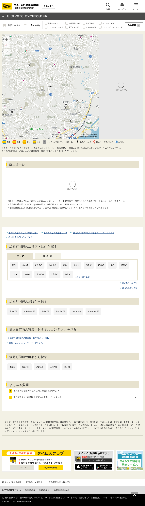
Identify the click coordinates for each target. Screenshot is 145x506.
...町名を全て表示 (82, 277)
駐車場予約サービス (61, 490)
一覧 (34, 25)
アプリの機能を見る (98, 460)
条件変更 (134, 25)
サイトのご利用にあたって (55, 498)
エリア (20, 256)
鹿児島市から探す (130, 283)
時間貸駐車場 (30, 490)
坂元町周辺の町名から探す (20, 237)
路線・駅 (47, 256)
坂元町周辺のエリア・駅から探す (23, 233)
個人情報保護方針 (8, 498)
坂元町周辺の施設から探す (55, 233)
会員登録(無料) (50, 468)
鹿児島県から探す (130, 288)
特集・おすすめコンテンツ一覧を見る (26, 343)
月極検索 (48, 6)
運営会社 (82, 498)
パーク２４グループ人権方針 (114, 498)
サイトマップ (72, 498)
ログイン (22, 468)
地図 (14, 25)
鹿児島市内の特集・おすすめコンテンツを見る (93, 233)
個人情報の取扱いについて (30, 498)
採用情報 (94, 498)
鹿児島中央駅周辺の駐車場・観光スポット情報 (28, 338)
